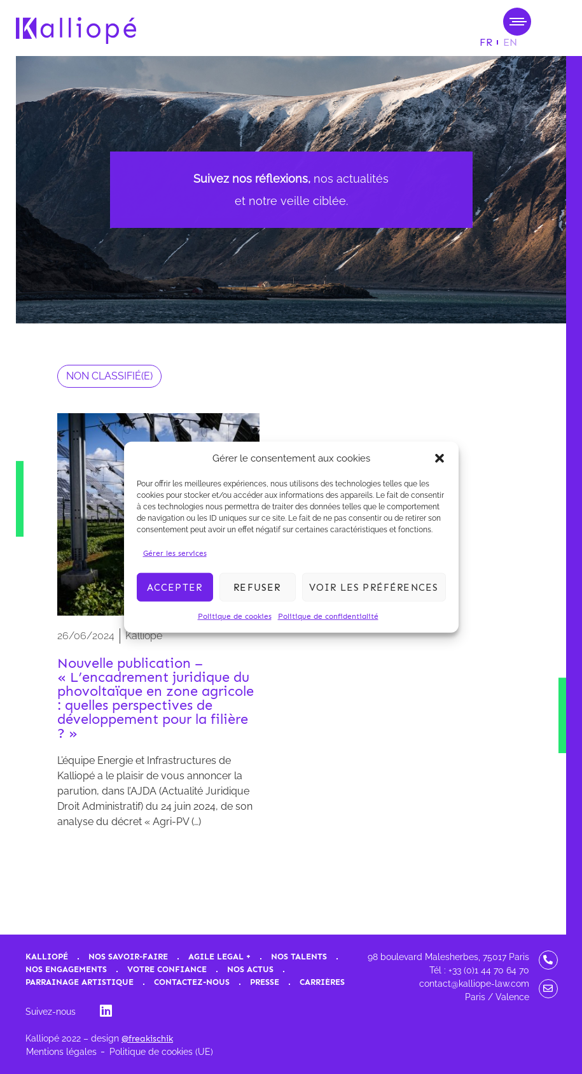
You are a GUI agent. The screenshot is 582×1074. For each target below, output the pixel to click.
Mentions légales (61, 1052)
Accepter (175, 587)
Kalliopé (46, 956)
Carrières (322, 982)
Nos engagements (66, 969)
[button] (439, 458)
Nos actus (250, 969)
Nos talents (299, 956)
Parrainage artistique (79, 982)
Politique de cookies (235, 616)
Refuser (257, 587)
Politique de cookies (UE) (161, 1052)
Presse (264, 982)
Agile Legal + (219, 956)
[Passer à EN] (510, 42)
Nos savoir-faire (128, 956)
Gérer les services (175, 553)
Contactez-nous (192, 982)
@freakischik (147, 1038)
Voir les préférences (374, 587)
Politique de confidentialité (328, 616)
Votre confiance (167, 969)
